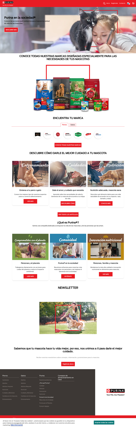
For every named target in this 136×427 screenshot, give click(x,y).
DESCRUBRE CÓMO (68, 206)
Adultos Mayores (26, 389)
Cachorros (5, 383)
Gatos (18, 8)
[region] (68, 422)
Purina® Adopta (44, 409)
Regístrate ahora (68, 367)
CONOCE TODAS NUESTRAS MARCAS (68, 148)
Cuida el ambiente (84, 8)
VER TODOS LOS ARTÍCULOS (68, 217)
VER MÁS (30, 204)
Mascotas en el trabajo (46, 403)
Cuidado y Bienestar (8, 396)
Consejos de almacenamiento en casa (66, 380)
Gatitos (23, 383)
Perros (9, 8)
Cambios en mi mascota (9, 399)
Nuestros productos (47, 8)
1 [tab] (67, 54)
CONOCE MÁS (106, 206)
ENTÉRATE (68, 279)
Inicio (108, 3)
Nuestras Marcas (31, 8)
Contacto (122, 3)
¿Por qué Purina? (124, 8)
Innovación (42, 394)
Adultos (4, 386)
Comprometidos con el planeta (104, 8)
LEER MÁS (30, 279)
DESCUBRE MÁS (11, 33)
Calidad (41, 389)
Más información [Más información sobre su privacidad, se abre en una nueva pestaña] (17, 425)
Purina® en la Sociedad (66, 8)
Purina (41, 379)
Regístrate (114, 3)
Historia (41, 391)
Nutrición (5, 392)
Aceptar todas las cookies (104, 422)
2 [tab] (69, 54)
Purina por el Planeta (45, 406)
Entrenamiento (7, 402)
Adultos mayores (7, 389)
